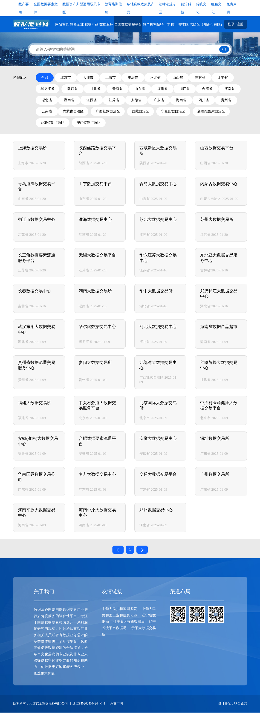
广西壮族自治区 (188, 113)
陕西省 (99, 90)
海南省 (47, 113)
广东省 (224, 102)
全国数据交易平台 (129, 24)
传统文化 (201, 8)
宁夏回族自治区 (53, 125)
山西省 (194, 78)
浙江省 (226, 90)
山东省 (175, 90)
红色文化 (216, 8)
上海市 (118, 78)
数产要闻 (23, 8)
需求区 (184, 24)
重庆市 (144, 78)
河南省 (72, 102)
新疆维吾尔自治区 (92, 125)
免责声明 (231, 8)
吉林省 (219, 78)
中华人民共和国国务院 (119, 618)
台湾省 (47, 102)
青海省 (150, 90)
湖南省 (123, 102)
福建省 (201, 90)
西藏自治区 (222, 113)
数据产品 (93, 24)
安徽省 (199, 102)
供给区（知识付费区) (207, 24)
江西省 (148, 102)
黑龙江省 (73, 90)
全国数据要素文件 (46, 8)
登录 (231, 24)
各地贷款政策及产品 (140, 8)
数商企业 (78, 24)
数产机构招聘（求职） (161, 24)
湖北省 (97, 102)
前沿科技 (186, 8)
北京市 (68, 78)
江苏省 (173, 102)
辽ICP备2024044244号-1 (89, 713)
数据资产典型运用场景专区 (81, 8)
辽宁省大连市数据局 (128, 631)
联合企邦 (240, 713)
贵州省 (97, 113)
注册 (240, 24)
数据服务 (107, 24)
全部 (44, 78)
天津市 (93, 78)
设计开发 (224, 713)
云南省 (123, 113)
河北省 (169, 78)
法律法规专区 (167, 8)
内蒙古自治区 (152, 113)
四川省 (72, 113)
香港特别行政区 (132, 125)
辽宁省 (47, 90)
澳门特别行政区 (169, 125)
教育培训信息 (113, 8)
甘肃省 (125, 90)
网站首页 (63, 24)
